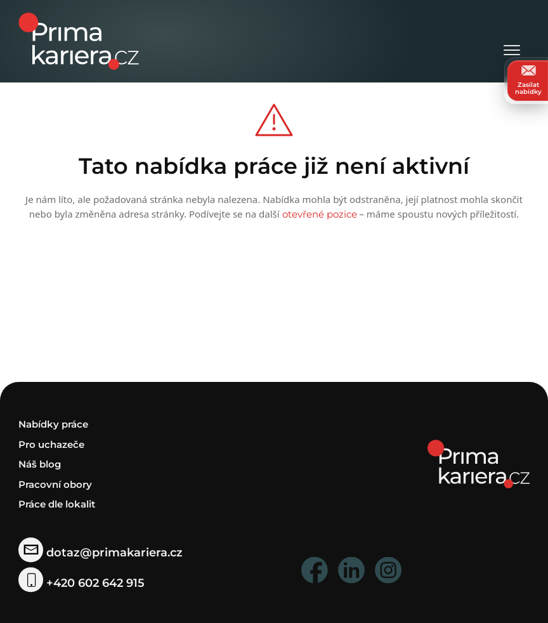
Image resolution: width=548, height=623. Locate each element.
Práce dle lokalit (56, 504)
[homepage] (478, 463)
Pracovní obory (55, 484)
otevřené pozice (319, 214)
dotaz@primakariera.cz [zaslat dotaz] (100, 553)
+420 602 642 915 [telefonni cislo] (81, 582)
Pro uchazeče (51, 444)
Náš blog (39, 464)
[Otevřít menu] (512, 41)
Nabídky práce (53, 424)
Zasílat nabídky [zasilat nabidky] (528, 80)
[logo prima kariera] (78, 40)
